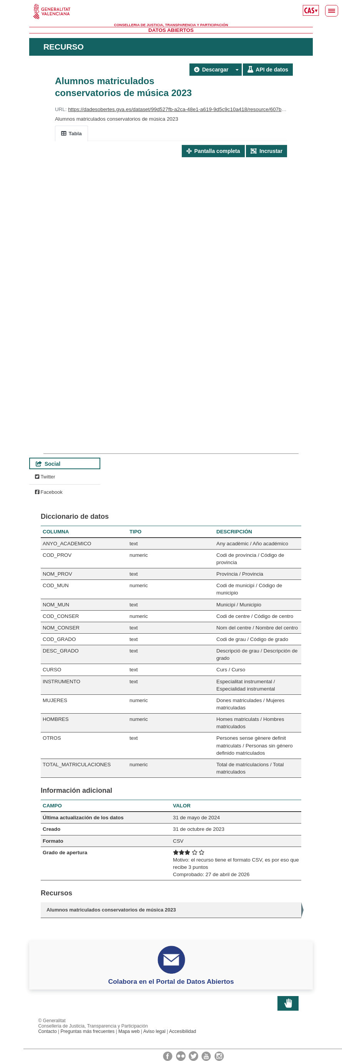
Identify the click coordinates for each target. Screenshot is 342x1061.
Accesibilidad (182, 1031)
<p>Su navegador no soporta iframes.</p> (171, 297)
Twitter (45, 477)
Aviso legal (154, 1031)
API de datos (267, 69)
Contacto (47, 1031)
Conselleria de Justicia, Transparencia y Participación (171, 25)
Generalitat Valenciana (171, 11)
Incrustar (266, 151)
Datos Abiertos (171, 30)
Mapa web (129, 1031)
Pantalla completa (213, 151)
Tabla (71, 133)
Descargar (211, 69)
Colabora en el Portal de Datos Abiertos (171, 981)
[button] (237, 69)
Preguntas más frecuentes (87, 1031)
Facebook (49, 492)
